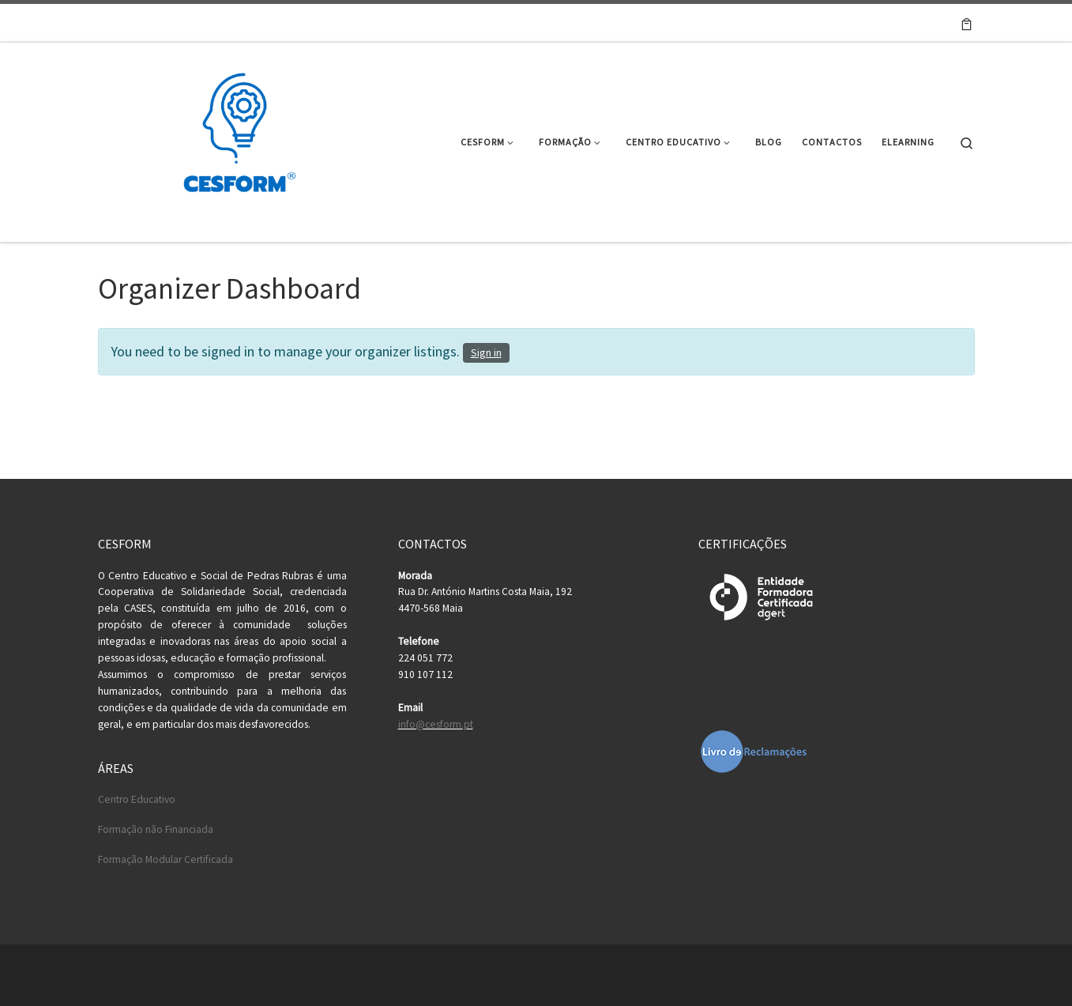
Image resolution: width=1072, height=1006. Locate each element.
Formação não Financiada (155, 829)
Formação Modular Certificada (165, 859)
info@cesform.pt (435, 724)
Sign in (486, 352)
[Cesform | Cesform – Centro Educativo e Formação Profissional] (234, 139)
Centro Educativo (136, 799)
